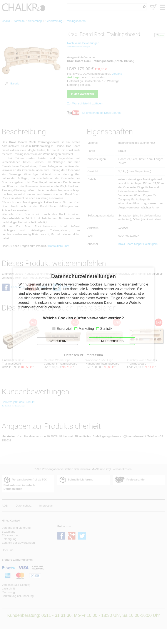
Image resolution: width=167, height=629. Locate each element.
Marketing (86, 328)
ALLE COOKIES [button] (112, 341)
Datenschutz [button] (74, 355)
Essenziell (64, 328)
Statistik (106, 328)
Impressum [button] (94, 355)
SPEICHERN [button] (57, 341)
